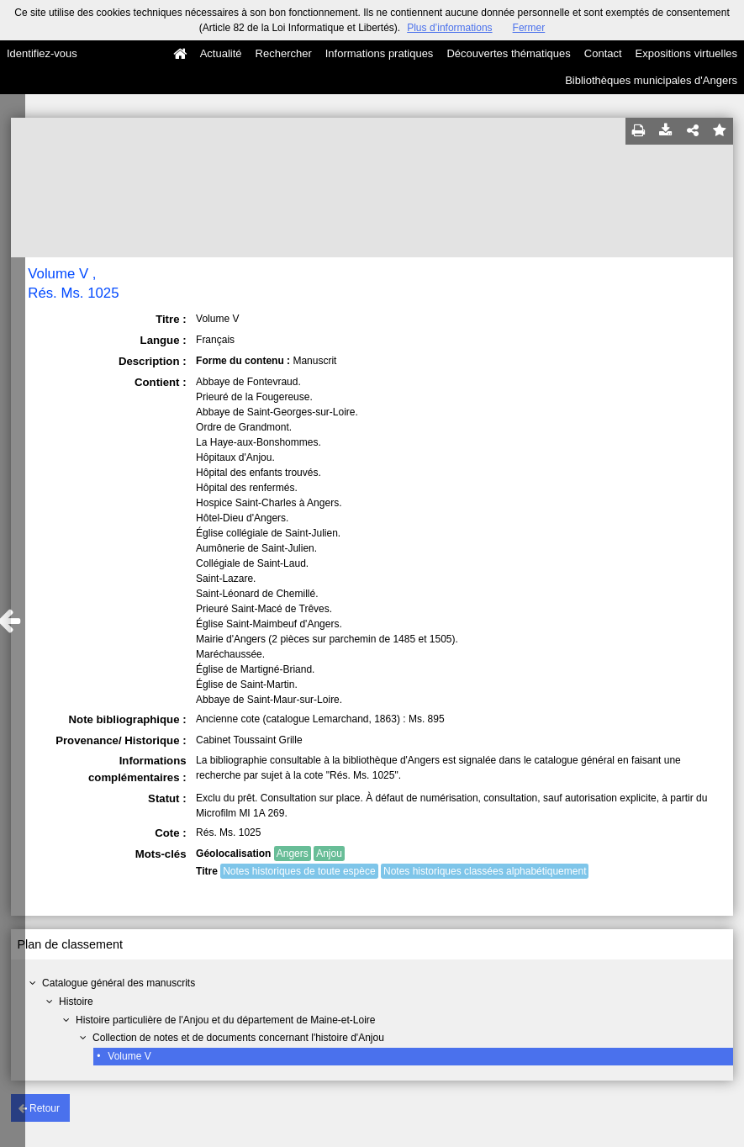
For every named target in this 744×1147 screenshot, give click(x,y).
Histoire (76, 1001)
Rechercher (284, 53)
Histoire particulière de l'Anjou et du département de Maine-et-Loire (225, 1020)
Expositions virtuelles (686, 53)
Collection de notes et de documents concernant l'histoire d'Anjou (238, 1038)
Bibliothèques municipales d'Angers (651, 80)
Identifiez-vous (42, 53)
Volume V (129, 1056)
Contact (603, 53)
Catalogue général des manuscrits (118, 983)
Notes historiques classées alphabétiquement (484, 871)
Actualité (221, 53)
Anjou (329, 853)
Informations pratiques (379, 53)
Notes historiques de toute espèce (299, 871)
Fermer (529, 28)
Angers (293, 853)
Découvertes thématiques (508, 53)
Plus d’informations (449, 28)
